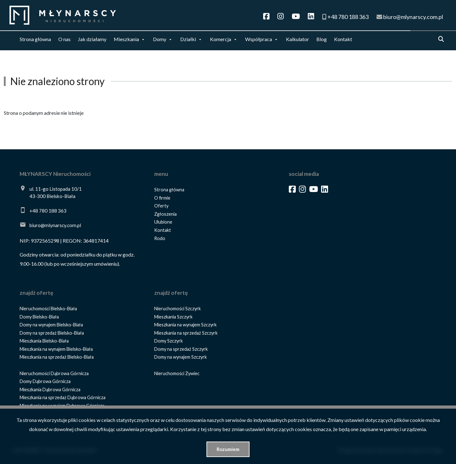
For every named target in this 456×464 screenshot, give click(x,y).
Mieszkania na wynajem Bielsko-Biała (56, 349)
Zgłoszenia (165, 214)
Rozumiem (228, 449)
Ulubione (163, 222)
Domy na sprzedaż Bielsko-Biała (52, 333)
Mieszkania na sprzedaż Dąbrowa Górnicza (62, 397)
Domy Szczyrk (168, 340)
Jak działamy (92, 39)
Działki (188, 39)
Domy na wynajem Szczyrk (180, 357)
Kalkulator (297, 39)
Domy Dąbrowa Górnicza (45, 381)
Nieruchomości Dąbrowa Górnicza (54, 373)
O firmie (162, 198)
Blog (321, 39)
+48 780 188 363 (47, 210)
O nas (64, 39)
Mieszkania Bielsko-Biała (44, 340)
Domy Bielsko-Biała (39, 316)
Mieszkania (126, 39)
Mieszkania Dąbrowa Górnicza (50, 389)
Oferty (161, 205)
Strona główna (35, 39)
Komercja (220, 39)
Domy (159, 39)
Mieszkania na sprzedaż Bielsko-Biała (57, 357)
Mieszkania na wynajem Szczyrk (185, 324)
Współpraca (258, 39)
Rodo (159, 238)
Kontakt (343, 39)
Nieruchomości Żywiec (177, 373)
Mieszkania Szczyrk (173, 316)
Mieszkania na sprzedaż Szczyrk (186, 333)
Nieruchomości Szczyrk (177, 308)
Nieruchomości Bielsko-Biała (48, 308)
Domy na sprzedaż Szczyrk (181, 349)
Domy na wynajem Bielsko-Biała (51, 324)
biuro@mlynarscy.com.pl (55, 225)
